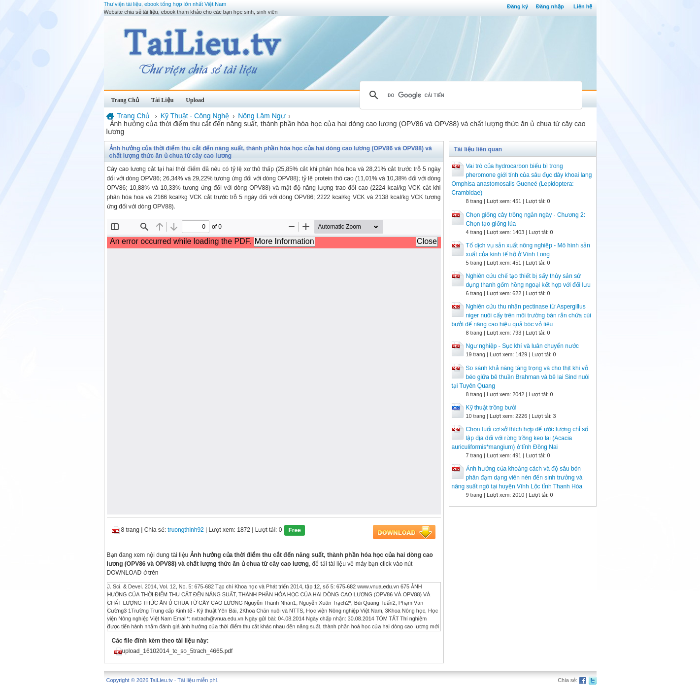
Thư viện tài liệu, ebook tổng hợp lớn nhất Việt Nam (165, 4)
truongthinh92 (185, 529)
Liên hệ (582, 6)
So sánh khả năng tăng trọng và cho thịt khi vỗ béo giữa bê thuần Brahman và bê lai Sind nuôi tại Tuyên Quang (521, 377)
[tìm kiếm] (469, 95)
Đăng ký (517, 6)
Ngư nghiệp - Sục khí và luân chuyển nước (522, 346)
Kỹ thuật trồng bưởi (491, 407)
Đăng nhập (550, 6)
